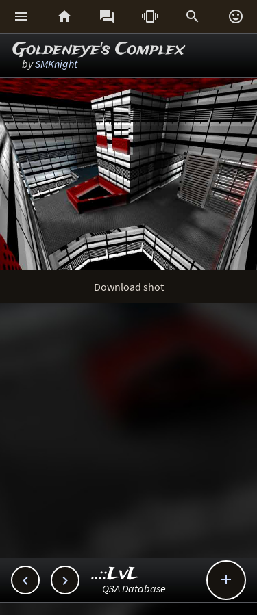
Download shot (129, 286)
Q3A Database (134, 588)
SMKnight (56, 63)
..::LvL (115, 574)
